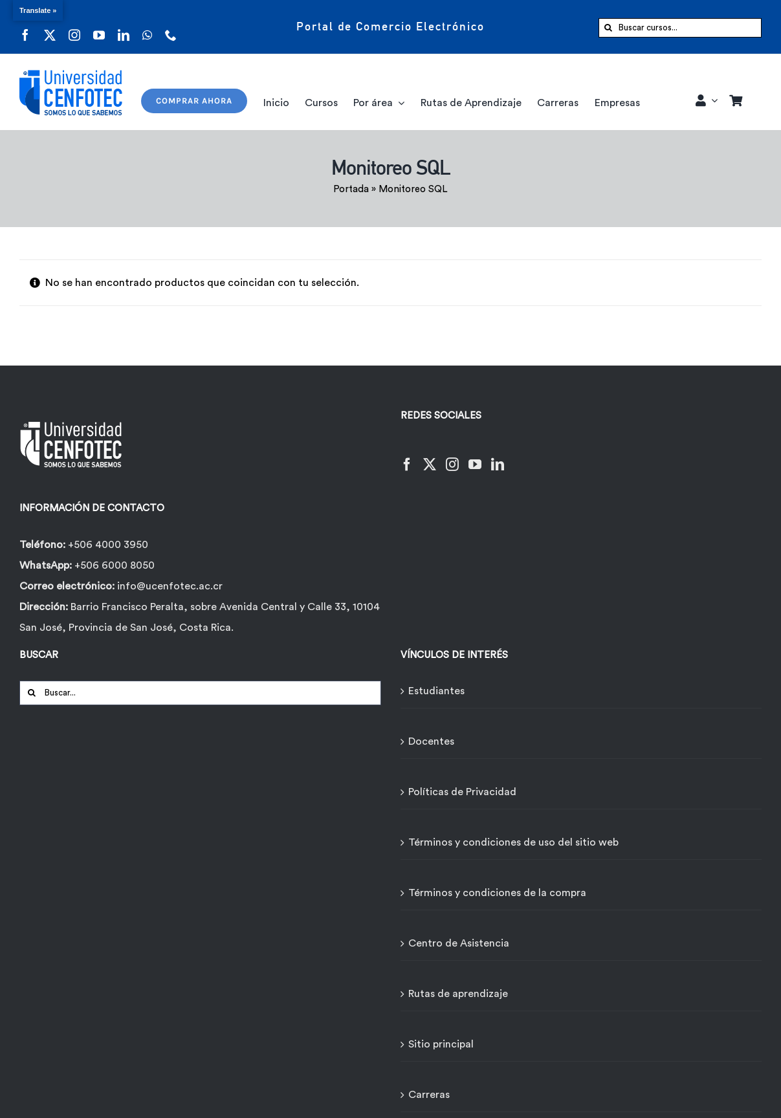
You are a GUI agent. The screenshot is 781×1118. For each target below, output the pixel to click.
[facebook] (25, 27)
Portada (351, 189)
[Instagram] (452, 456)
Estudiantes (436, 691)
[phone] (171, 27)
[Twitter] (429, 456)
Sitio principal (441, 1044)
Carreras (429, 1095)
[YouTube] (474, 456)
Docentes (431, 741)
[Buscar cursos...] (680, 28)
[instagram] (74, 27)
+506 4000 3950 (108, 545)
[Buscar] (608, 28)
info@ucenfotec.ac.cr (170, 586)
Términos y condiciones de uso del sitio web (513, 842)
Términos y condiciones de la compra (497, 893)
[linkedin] (123, 27)
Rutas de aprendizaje (458, 994)
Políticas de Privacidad (462, 792)
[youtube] (99, 27)
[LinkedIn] (497, 456)
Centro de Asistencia (458, 943)
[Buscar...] (200, 693)
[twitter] (50, 27)
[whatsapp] (147, 27)
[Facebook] (407, 456)
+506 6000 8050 (113, 565)
